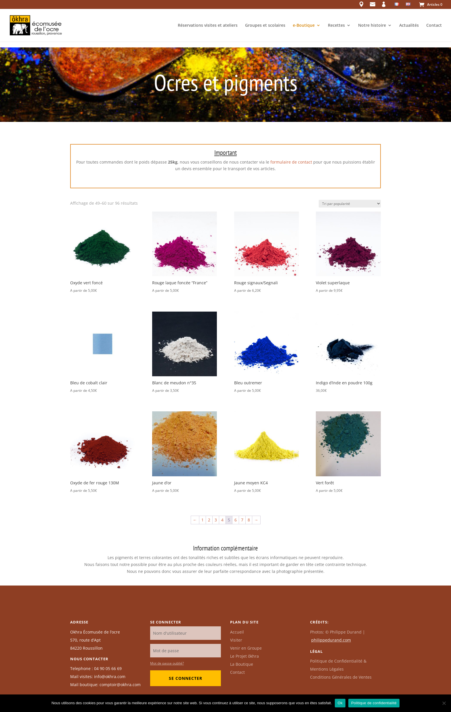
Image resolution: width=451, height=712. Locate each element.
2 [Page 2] (209, 520)
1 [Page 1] (202, 520)
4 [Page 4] (222, 520)
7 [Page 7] (242, 520)
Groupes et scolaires (265, 25)
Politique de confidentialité (374, 703)
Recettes (336, 25)
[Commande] (350, 204)
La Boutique (241, 664)
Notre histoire (372, 25)
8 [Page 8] (249, 520)
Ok (340, 703)
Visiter (236, 640)
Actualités (409, 25)
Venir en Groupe (246, 648)
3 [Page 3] (216, 520)
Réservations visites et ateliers (208, 25)
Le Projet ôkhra (244, 656)
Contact (434, 25)
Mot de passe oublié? (167, 663)
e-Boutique (304, 25)
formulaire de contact (291, 162)
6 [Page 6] (235, 520)
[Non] (444, 703)
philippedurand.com (331, 640)
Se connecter (185, 678)
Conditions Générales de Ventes (341, 677)
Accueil (237, 632)
